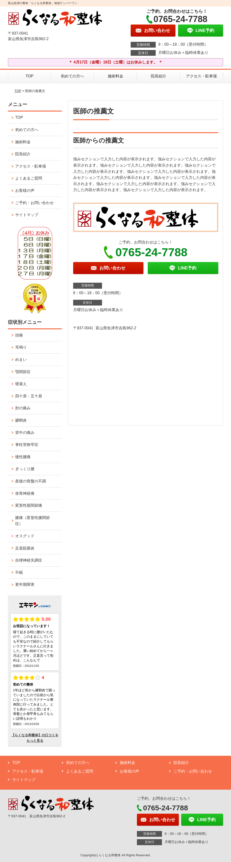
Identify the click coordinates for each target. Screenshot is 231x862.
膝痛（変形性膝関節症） (32, 521)
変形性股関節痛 (28, 505)
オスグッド (24, 536)
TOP (29, 76)
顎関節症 (23, 372)
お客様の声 (24, 190)
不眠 (19, 572)
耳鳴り (21, 347)
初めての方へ (72, 76)
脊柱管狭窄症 (26, 445)
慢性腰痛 (23, 457)
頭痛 (19, 335)
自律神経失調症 (28, 560)
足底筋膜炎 (24, 548)
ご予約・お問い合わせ (34, 203)
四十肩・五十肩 (28, 396)
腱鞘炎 (21, 420)
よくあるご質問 (28, 178)
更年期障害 (24, 584)
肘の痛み (23, 408)
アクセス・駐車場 (201, 76)
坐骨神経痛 (24, 493)
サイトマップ (26, 215)
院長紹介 (158, 76)
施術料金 (115, 76)
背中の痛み (24, 433)
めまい (21, 359)
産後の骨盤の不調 (30, 481)
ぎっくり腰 (24, 469)
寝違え (21, 384)
